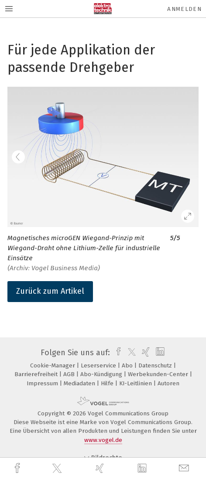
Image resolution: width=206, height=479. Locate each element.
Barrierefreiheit (36, 374)
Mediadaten (80, 383)
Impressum (43, 383)
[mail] (185, 468)
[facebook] (18, 468)
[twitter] (58, 468)
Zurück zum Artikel (50, 291)
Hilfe (108, 383)
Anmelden (184, 9)
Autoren (168, 383)
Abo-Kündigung (102, 374)
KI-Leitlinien (136, 383)
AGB (69, 374)
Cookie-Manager (53, 365)
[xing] (101, 468)
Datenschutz (156, 365)
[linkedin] (143, 468)
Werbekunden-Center (159, 374)
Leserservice (99, 365)
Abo (128, 365)
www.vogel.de (103, 440)
